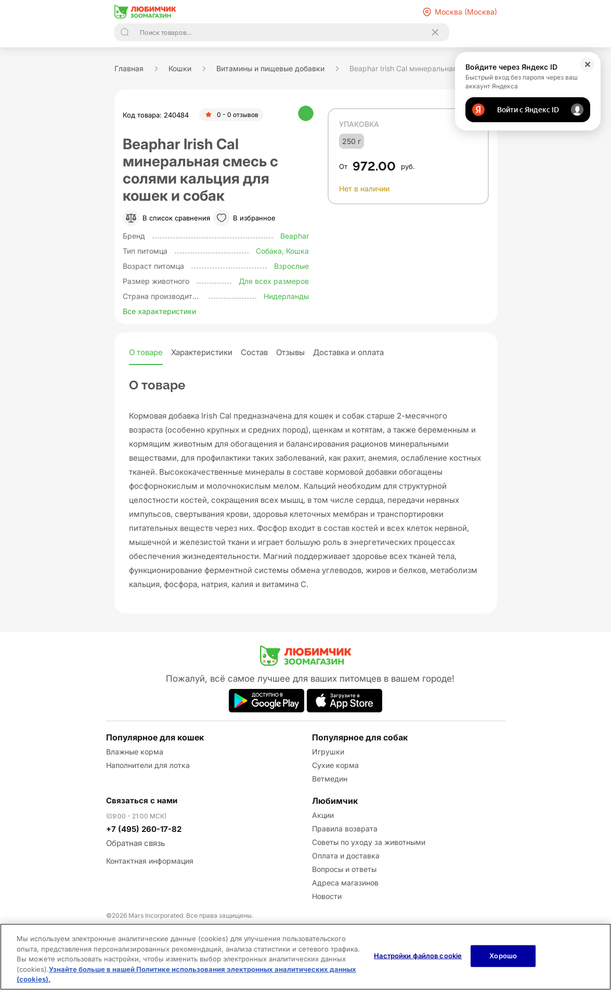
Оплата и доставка (346, 855)
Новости (327, 896)
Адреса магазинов (345, 882)
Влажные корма (134, 751)
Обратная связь (135, 843)
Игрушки (328, 751)
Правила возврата (345, 828)
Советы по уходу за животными (368, 842)
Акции (323, 815)
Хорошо (503, 956)
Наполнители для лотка (148, 765)
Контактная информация (149, 860)
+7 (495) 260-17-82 (143, 829)
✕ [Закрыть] (587, 64)
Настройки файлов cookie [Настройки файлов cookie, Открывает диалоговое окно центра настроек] (418, 956)
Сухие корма (335, 765)
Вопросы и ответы (344, 869)
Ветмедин (329, 778)
